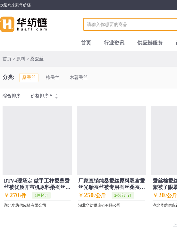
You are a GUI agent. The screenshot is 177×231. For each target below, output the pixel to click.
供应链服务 (150, 43)
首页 (86, 43)
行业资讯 (114, 43)
